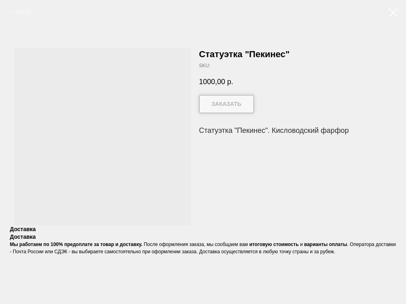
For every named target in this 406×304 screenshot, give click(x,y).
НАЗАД (22, 11)
